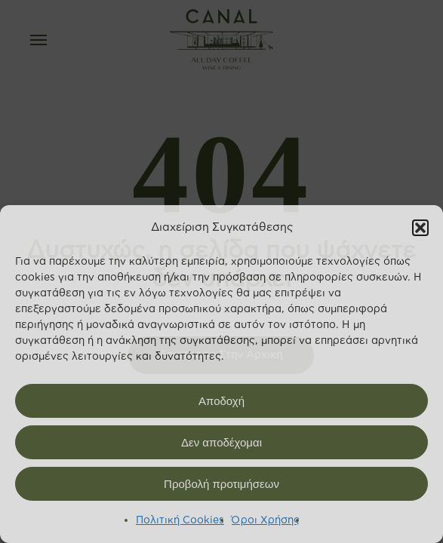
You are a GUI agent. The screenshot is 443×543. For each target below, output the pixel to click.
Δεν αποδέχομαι (221, 442)
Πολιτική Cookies (180, 520)
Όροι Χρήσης (266, 520)
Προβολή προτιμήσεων (221, 483)
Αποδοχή (221, 400)
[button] (420, 227)
